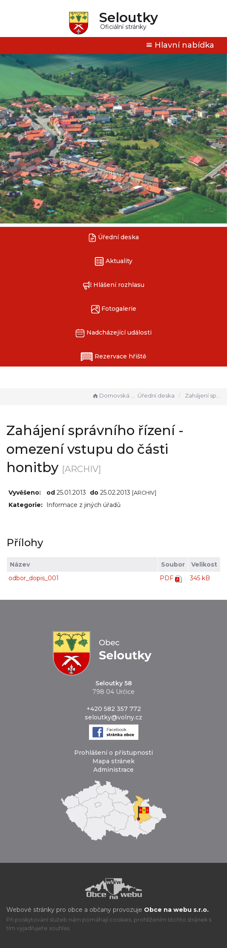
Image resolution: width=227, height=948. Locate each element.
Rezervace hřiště (113, 356)
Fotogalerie (113, 309)
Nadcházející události (113, 333)
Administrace (113, 769)
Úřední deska (114, 237)
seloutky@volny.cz (113, 717)
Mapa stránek (113, 761)
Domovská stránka (114, 395)
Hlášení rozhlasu (113, 285)
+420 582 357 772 (113, 709)
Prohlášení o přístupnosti (113, 752)
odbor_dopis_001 (34, 578)
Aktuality (113, 261)
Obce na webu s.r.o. (176, 910)
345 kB (200, 578)
